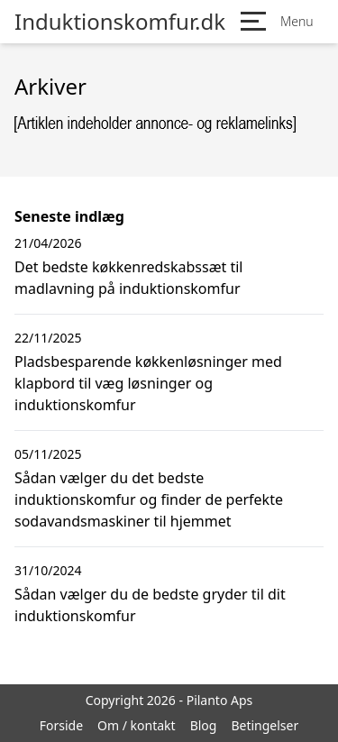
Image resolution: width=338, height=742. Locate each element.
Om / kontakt (136, 725)
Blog (203, 725)
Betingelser (264, 725)
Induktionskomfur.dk (119, 21)
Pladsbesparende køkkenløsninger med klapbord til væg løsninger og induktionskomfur (148, 383)
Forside (61, 725)
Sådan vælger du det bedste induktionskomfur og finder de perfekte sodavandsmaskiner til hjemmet (148, 499)
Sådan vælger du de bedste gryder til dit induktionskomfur (150, 605)
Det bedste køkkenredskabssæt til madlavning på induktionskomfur (128, 277)
